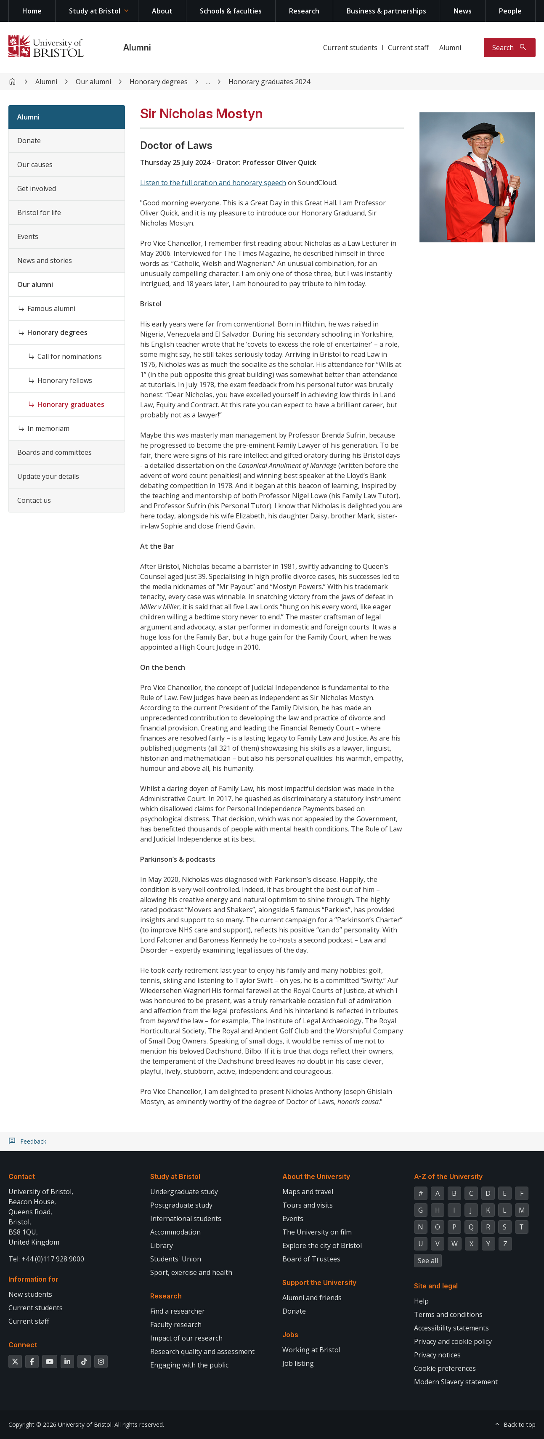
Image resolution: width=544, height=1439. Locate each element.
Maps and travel (307, 1191)
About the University (316, 1176)
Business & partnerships (386, 11)
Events (27, 236)
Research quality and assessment (202, 1351)
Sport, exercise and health (191, 1272)
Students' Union (175, 1259)
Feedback (33, 1141)
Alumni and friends (312, 1297)
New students (30, 1294)
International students (185, 1218)
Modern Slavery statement (456, 1381)
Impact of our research (186, 1338)
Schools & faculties (231, 11)
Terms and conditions (448, 1314)
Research (304, 11)
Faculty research (176, 1324)
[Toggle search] (510, 47)
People (510, 11)
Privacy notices (437, 1354)
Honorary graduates (70, 404)
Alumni (137, 47)
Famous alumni (51, 308)
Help (421, 1301)
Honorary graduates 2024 (269, 81)
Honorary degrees (159, 81)
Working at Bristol (311, 1349)
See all (428, 1260)
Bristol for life (39, 212)
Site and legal (436, 1286)
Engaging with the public (189, 1365)
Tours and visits (307, 1205)
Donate (29, 140)
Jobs (290, 1334)
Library (161, 1245)
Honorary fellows (64, 380)
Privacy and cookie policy (453, 1341)
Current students (350, 47)
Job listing (298, 1363)
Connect (22, 1345)
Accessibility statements (451, 1328)
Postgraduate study (181, 1205)
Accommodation (175, 1232)
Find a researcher (177, 1311)
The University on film (317, 1232)
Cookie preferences (445, 1368)
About (162, 11)
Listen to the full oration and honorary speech (213, 182)
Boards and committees (54, 452)
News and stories (44, 260)
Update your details (48, 476)
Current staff (408, 47)
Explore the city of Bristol (322, 1245)
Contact (21, 1176)
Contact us (34, 500)
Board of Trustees (311, 1259)
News (463, 11)
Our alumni (93, 81)
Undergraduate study (184, 1191)
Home (32, 11)
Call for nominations (69, 356)
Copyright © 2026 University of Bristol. (60, 1424)
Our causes (35, 164)
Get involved (36, 188)
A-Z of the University (448, 1176)
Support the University (319, 1282)
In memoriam (48, 428)
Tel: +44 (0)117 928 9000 (46, 1259)
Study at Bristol (94, 11)
